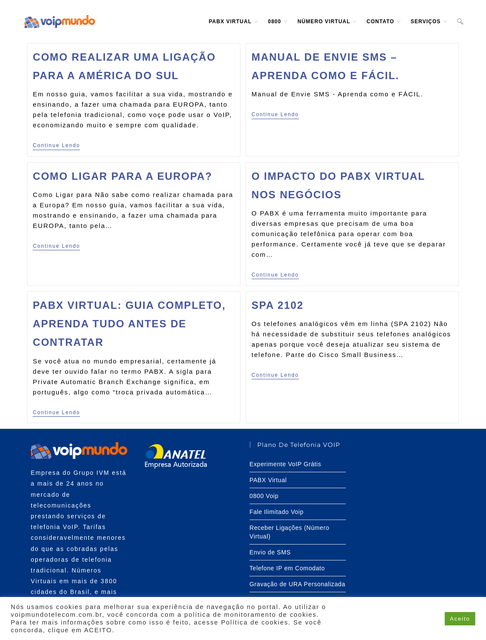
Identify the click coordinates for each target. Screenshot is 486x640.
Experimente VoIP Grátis (285, 464)
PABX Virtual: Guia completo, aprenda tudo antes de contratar (129, 323)
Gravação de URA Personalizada (297, 584)
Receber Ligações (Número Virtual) (289, 532)
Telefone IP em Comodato (287, 568)
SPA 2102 (278, 305)
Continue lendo (56, 145)
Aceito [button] (460, 618)
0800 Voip (264, 495)
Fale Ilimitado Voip (276, 511)
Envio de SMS (270, 552)
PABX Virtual (268, 480)
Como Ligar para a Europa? (122, 176)
